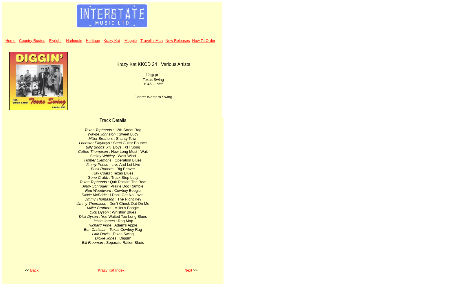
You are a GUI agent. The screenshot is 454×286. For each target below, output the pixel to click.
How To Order (203, 40)
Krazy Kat (112, 40)
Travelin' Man (151, 40)
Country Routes (32, 40)
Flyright (55, 40)
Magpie (131, 40)
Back (34, 270)
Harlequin (74, 40)
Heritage (93, 40)
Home (11, 40)
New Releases (178, 40)
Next (188, 270)
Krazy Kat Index (111, 270)
